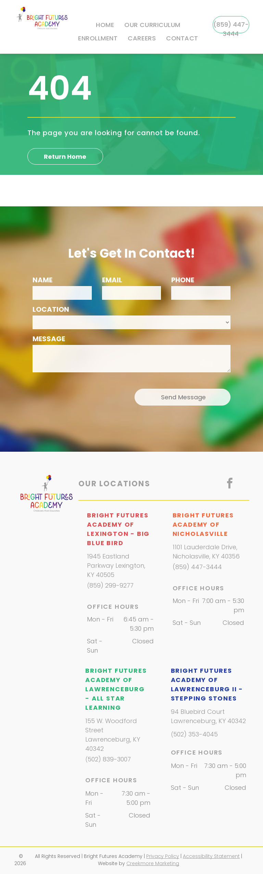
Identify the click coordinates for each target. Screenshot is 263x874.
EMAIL (112, 280)
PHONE (182, 280)
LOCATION (51, 309)
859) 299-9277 (111, 585)
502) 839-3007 (109, 759)
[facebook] (229, 484)
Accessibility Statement (211, 856)
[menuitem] (105, 24)
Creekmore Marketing (152, 863)
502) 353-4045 (195, 734)
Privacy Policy (162, 856)
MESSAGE (49, 339)
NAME (42, 280)
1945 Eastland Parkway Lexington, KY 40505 (116, 565)
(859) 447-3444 (197, 567)
